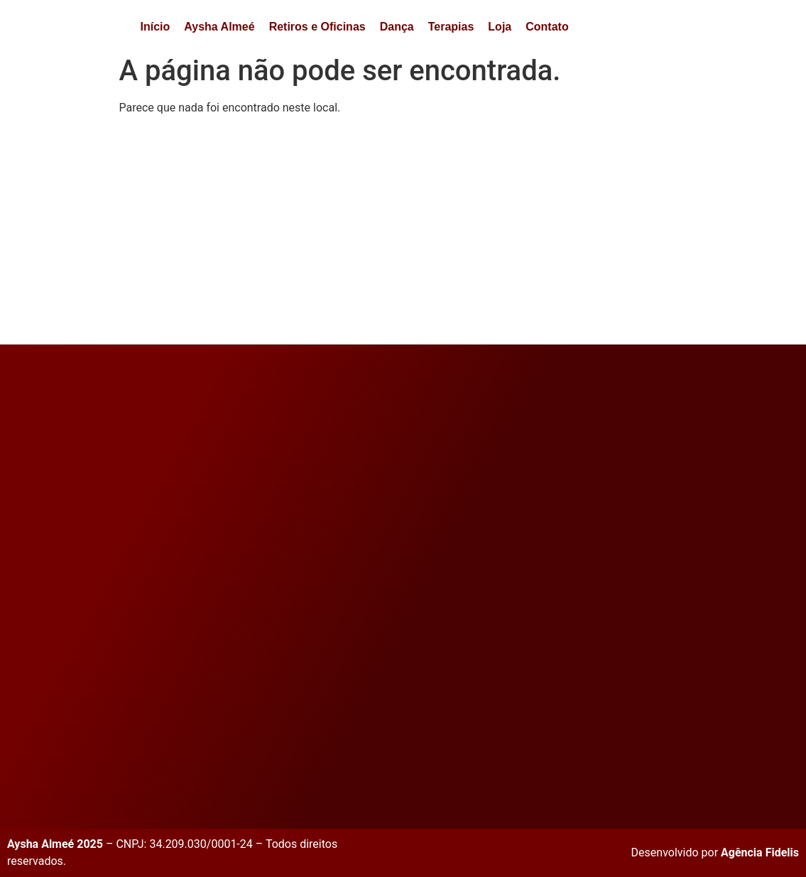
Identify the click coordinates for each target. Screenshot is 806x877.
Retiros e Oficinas (317, 27)
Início (155, 27)
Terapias (451, 27)
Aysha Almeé (219, 27)
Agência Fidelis (760, 852)
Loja (499, 27)
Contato (546, 27)
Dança (397, 27)
